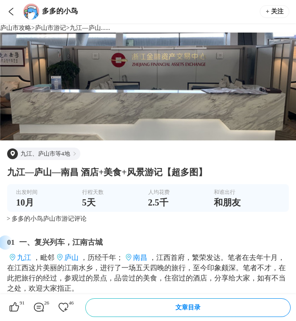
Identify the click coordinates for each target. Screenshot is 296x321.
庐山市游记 (50, 28)
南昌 (140, 257)
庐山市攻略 (15, 28)
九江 (24, 257)
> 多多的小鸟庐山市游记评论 (47, 218)
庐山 (71, 257)
